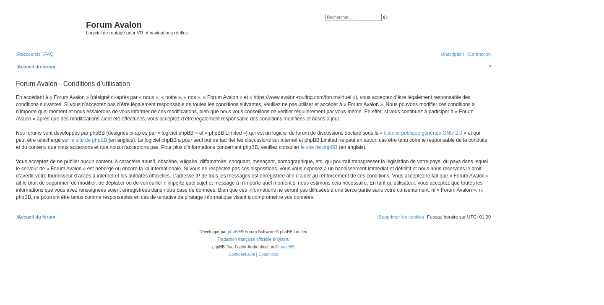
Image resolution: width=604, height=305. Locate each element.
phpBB (234, 231)
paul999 (287, 247)
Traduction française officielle (244, 239)
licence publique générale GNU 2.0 (423, 133)
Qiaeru (283, 239)
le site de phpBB (88, 140)
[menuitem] (47, 54)
